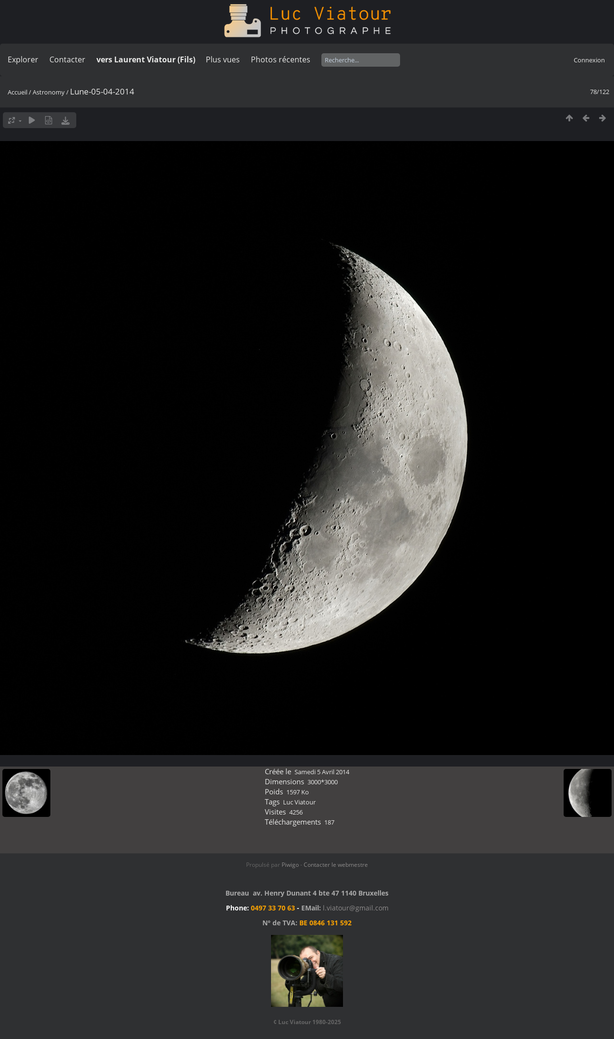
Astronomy (49, 92)
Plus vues (223, 59)
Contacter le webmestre (336, 865)
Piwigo (290, 865)
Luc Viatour (299, 802)
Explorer (23, 59)
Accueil (17, 92)
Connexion (589, 60)
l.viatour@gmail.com (356, 907)
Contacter (67, 59)
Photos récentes (280, 59)
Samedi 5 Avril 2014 (322, 771)
